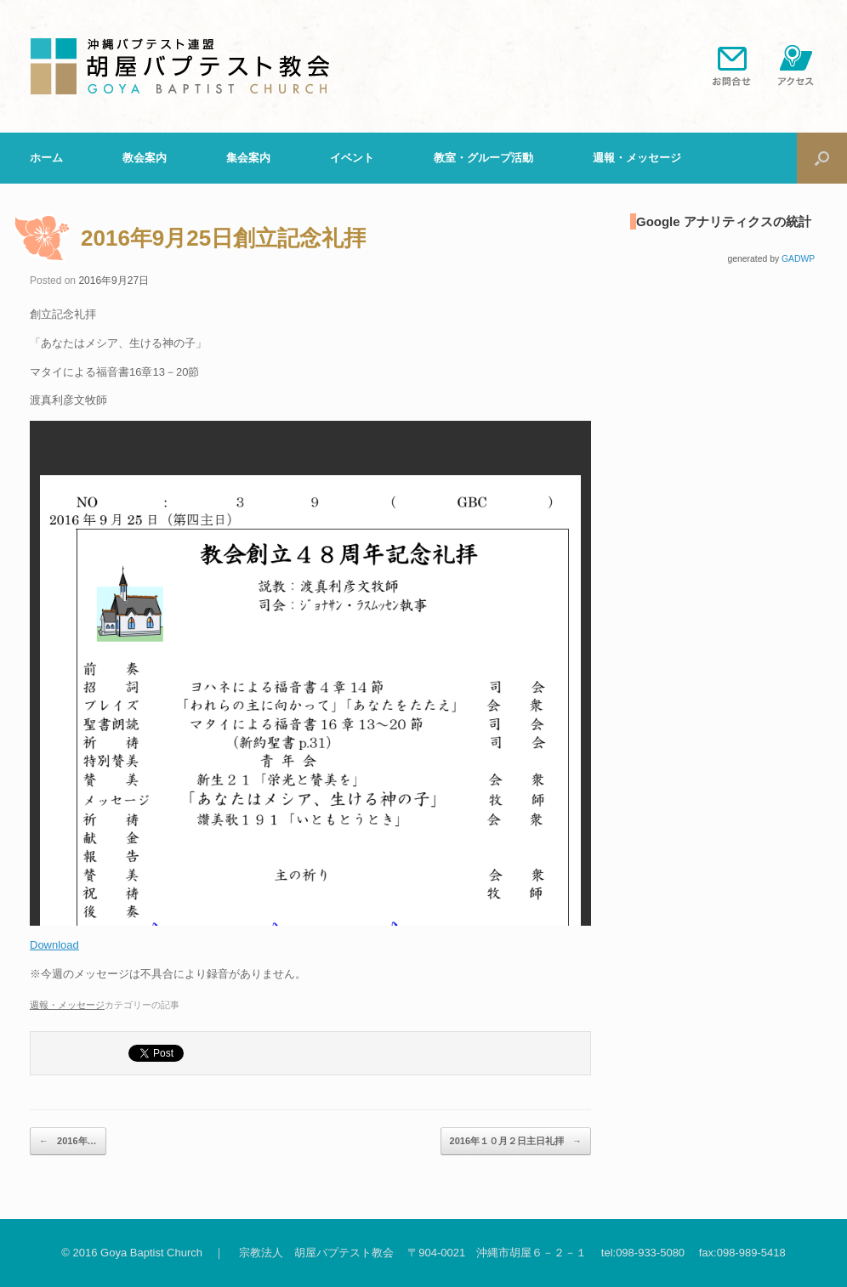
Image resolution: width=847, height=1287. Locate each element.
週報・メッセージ (637, 157)
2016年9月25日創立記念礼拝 (223, 238)
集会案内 (248, 157)
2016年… (68, 1141)
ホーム (46, 157)
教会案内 (144, 157)
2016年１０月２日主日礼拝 (516, 1141)
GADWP (798, 259)
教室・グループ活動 (483, 157)
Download (54, 944)
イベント (352, 157)
